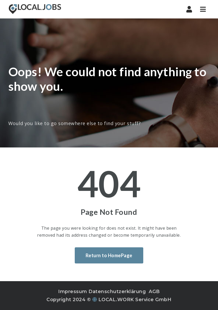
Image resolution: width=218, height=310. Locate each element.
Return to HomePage (109, 255)
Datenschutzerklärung (117, 291)
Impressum (72, 291)
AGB (154, 291)
